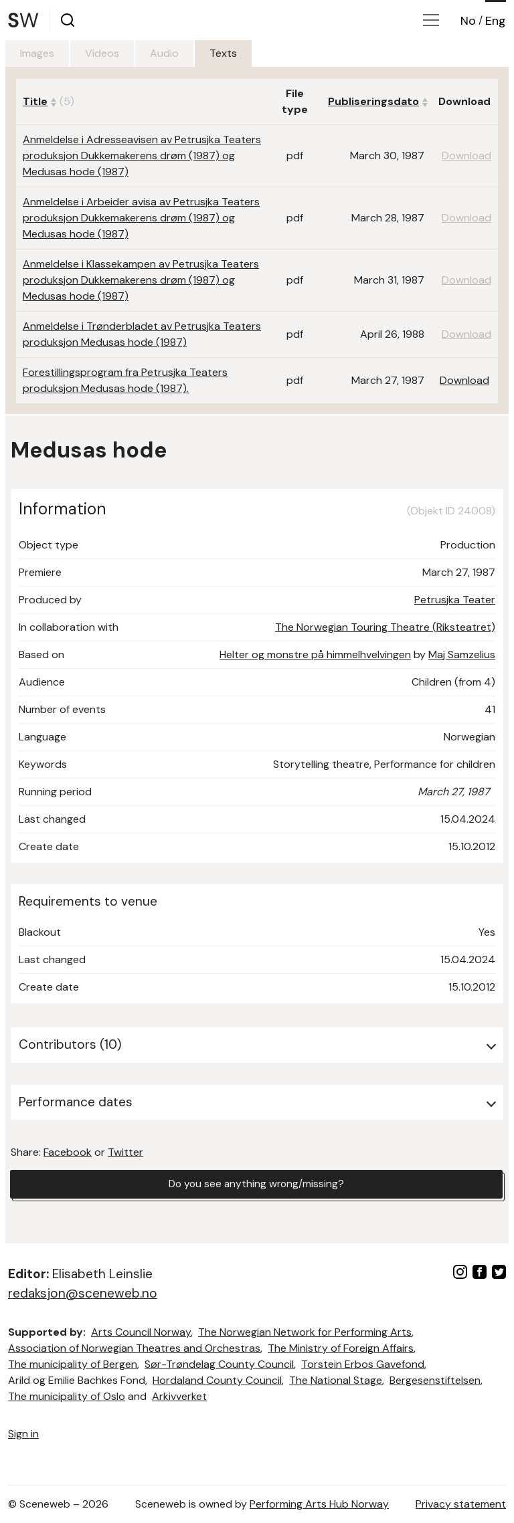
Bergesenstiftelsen (435, 1380)
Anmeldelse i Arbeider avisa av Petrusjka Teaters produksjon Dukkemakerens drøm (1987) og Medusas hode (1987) (141, 218)
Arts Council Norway (141, 1332)
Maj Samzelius (461, 654)
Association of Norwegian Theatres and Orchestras (134, 1348)
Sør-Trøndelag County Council (219, 1364)
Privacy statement (461, 1504)
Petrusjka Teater (454, 600)
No (468, 21)
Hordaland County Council (217, 1380)
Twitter (125, 1152)
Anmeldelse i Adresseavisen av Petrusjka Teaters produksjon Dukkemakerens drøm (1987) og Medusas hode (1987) (142, 155)
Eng (495, 21)
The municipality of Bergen (72, 1364)
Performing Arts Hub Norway (319, 1504)
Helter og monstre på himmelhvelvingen (315, 654)
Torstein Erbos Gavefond (362, 1364)
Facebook (68, 1152)
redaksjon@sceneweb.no (82, 1293)
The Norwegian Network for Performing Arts (305, 1332)
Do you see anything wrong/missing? (256, 1184)
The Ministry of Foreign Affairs (341, 1348)
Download (464, 380)
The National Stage (335, 1380)
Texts (232, 53)
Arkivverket (179, 1396)
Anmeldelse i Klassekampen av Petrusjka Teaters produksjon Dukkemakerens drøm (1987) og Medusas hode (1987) (141, 280)
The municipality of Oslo (66, 1396)
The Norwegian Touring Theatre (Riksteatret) (385, 627)
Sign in (23, 1434)
